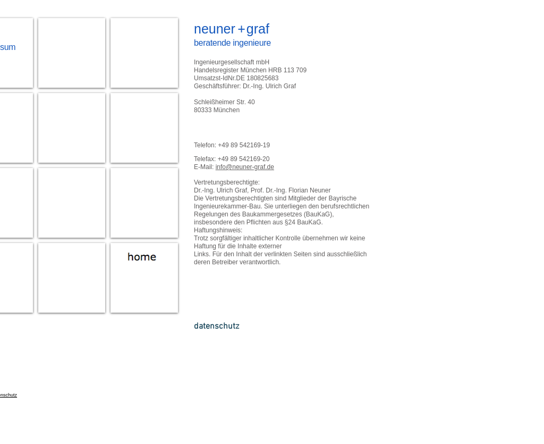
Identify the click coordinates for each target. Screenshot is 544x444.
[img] (144, 53)
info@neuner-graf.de (245, 167)
